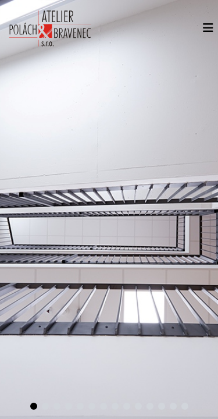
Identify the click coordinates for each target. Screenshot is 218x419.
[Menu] (208, 28)
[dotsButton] (33, 406)
